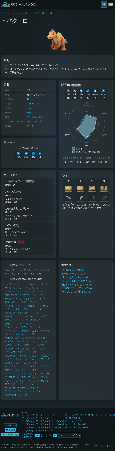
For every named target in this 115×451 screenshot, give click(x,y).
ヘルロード (20, 284)
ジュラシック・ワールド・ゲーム (37, 418)
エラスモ (43, 341)
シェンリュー (11, 355)
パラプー (9, 380)
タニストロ (10, 377)
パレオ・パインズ (73, 421)
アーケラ (19, 348)
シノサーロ (37, 294)
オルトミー (10, 305)
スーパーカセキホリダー (19, 13)
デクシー (30, 348)
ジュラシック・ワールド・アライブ (38, 414)
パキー (18, 344)
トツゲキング (32, 359)
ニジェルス (10, 352)
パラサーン (22, 319)
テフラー (9, 348)
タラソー (36, 362)
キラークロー (11, 302)
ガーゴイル (10, 316)
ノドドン (34, 312)
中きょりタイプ (34, 103)
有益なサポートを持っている (77, 288)
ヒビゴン (45, 316)
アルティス (44, 291)
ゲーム (4, 13)
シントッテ (20, 369)
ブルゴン (34, 355)
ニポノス (9, 359)
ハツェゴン (10, 366)
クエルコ (34, 330)
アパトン (28, 309)
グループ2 (9, 270)
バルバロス (10, 312)
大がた (30, 108)
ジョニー (19, 341)
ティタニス (33, 369)
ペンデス (21, 377)
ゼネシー (45, 373)
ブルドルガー (11, 330)
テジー (8, 309)
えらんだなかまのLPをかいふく (78, 281)
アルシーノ (31, 341)
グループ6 (21, 270)
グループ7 (32, 270)
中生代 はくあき (35, 116)
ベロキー (41, 298)
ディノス (21, 305)
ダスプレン (33, 284)
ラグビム (21, 373)
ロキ (26, 394)
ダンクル (45, 377)
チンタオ (24, 355)
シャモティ (18, 287)
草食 (29, 112)
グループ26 (22, 273)
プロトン (19, 323)
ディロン (34, 302)
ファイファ (33, 387)
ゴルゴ (44, 284)
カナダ (30, 125)
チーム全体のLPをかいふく (76, 277)
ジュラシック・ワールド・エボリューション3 (43, 421)
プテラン (24, 330)
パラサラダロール (13, 394)
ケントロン (22, 312)
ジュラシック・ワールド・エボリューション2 (43, 424)
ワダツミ (30, 337)
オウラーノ (10, 319)
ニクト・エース (22, 362)
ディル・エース (22, 334)
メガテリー (29, 344)
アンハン (36, 334)
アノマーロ (10, 384)
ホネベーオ (33, 384)
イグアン (34, 316)
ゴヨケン (9, 323)
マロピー (9, 341)
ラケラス (45, 366)
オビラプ (32, 305)
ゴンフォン (22, 366)
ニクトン (9, 362)
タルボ (8, 287)
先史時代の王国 (72, 418)
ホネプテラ (10, 387)
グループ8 (44, 270)
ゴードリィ (20, 380)
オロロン (45, 355)
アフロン (21, 291)
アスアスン (10, 391)
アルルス (32, 352)
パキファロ (35, 319)
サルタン (17, 309)
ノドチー (21, 384)
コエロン (24, 302)
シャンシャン (32, 287)
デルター (9, 298)
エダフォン (33, 373)
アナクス (34, 366)
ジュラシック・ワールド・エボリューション (42, 427)
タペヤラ (45, 330)
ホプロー (9, 344)
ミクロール (29, 298)
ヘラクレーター (12, 327)
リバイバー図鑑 (39, 13)
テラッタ (45, 380)
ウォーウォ (22, 391)
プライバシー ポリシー (104, 446)
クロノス (9, 337)
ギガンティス (11, 294)
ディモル (9, 334)
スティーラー (28, 327)
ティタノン (33, 377)
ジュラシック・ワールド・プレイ (37, 430)
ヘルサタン (44, 305)
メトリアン (10, 291)
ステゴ (38, 309)
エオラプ (41, 348)
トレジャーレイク (35, 121)
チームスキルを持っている (76, 291)
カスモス (19, 359)
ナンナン (21, 387)
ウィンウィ (35, 391)
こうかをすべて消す (73, 270)
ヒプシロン (22, 316)
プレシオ (41, 337)
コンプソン (25, 294)
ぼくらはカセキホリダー (76, 427)
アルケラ (45, 359)
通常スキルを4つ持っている (77, 284)
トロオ (18, 298)
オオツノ (9, 369)
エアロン (41, 344)
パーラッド (33, 380)
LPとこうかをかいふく (74, 274)
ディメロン (10, 373)
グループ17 (10, 273)
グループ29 (35, 273)
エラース (19, 337)
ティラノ (9, 284)
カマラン (21, 352)
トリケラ (30, 323)
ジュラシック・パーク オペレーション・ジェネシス (90, 414)
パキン (39, 327)
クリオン (32, 291)
